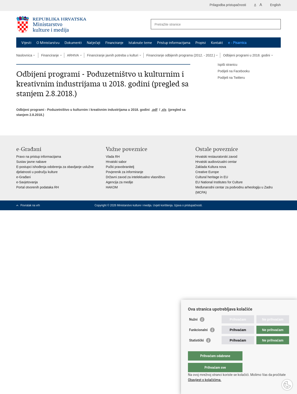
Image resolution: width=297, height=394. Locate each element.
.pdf (155, 110)
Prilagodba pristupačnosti (228, 5)
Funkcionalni (198, 339)
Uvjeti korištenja (163, 205)
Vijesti (26, 43)
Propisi (200, 43)
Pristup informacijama (173, 43)
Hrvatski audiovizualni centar (216, 162)
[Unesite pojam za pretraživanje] (210, 24)
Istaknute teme (140, 43)
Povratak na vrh (30, 205)
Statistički (196, 349)
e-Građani (23, 177)
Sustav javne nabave (31, 162)
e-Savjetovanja (27, 182)
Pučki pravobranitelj (120, 167)
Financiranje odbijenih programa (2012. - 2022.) (180, 55)
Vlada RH (113, 156)
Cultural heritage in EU (211, 177)
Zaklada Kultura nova (210, 167)
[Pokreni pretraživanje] (275, 24)
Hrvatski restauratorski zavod (216, 156)
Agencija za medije (119, 182)
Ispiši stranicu (224, 65)
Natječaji (93, 43)
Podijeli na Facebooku (230, 71)
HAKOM (112, 187)
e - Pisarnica (237, 43)
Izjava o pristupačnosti (188, 205)
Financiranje (114, 43)
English (275, 5)
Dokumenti (73, 43)
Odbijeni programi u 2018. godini (246, 55)
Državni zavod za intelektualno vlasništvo (135, 177)
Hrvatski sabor (116, 162)
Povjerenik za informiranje (124, 172)
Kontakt (217, 43)
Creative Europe (207, 172)
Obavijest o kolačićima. (204, 380)
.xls (163, 110)
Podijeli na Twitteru (228, 78)
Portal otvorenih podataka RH (37, 187)
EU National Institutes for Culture (219, 182)
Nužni (193, 329)
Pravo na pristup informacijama (38, 156)
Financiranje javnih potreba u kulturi (112, 55)
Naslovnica (24, 55)
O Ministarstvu (47, 43)
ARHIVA (73, 55)
